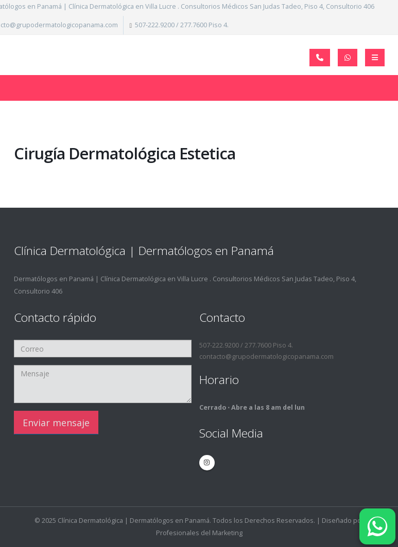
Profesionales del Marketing (199, 532)
